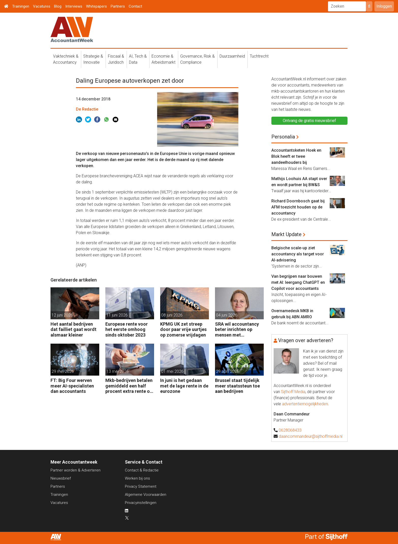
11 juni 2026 (117, 315)
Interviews (73, 6)
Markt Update (286, 234)
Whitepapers (96, 6)
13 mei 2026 (117, 371)
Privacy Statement (140, 486)
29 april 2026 (227, 371)
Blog (57, 6)
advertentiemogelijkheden (305, 403)
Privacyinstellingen (140, 502)
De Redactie (87, 109)
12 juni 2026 (62, 315)
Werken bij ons (137, 478)
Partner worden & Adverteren (76, 470)
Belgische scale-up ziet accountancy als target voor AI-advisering (297, 253)
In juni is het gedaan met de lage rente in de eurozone (184, 386)
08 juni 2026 (172, 315)
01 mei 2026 (172, 371)
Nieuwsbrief (61, 478)
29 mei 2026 (63, 371)
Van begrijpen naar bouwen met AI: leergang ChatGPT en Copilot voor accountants (298, 282)
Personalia (283, 137)
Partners (118, 6)
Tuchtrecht (259, 56)
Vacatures (41, 6)
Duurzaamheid (232, 56)
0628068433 (290, 430)
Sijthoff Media (293, 391)
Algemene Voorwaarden (145, 494)
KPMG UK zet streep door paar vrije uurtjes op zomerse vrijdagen (183, 329)
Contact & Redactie (142, 470)
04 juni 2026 (226, 315)
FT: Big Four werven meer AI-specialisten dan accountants (72, 386)
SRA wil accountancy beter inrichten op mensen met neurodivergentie (237, 329)
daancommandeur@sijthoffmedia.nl (310, 436)
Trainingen (20, 6)
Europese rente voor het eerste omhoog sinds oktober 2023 (126, 329)
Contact (135, 6)
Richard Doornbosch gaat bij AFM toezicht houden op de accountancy (298, 207)
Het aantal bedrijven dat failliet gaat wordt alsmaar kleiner (73, 329)
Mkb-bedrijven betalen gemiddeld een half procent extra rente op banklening (129, 386)
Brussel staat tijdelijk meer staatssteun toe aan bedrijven (237, 386)
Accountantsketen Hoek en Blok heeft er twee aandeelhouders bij (296, 156)
